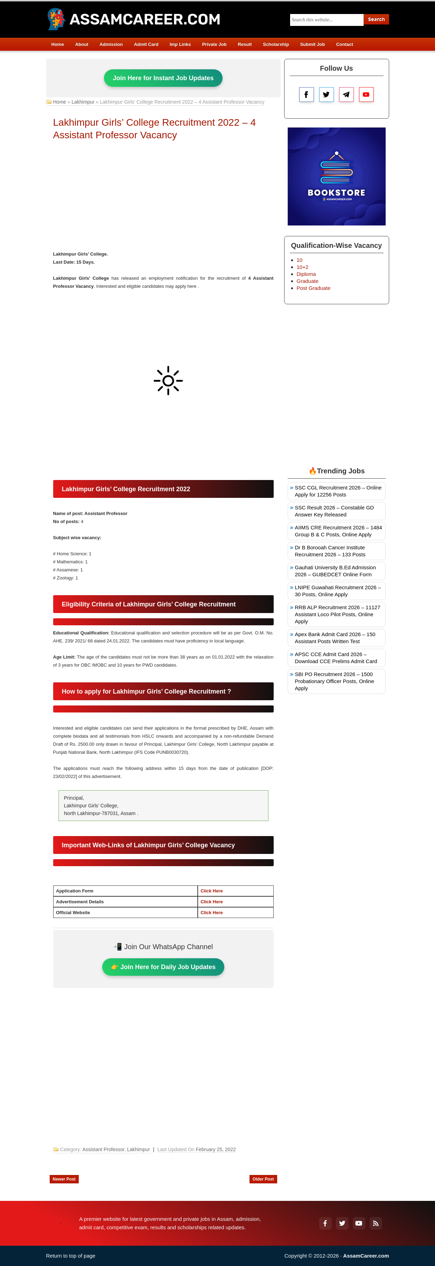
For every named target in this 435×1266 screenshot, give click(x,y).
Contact (344, 44)
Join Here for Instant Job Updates (163, 78)
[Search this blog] (327, 20)
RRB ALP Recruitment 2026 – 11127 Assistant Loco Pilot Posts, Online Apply (337, 614)
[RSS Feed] (376, 1223)
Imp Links (180, 44)
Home (57, 44)
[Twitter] (342, 1223)
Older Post (263, 1179)
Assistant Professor (103, 1149)
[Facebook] (325, 1223)
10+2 (303, 267)
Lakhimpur (82, 102)
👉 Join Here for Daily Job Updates (163, 967)
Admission (110, 44)
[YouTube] (359, 1223)
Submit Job (312, 44)
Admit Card (146, 44)
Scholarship (276, 44)
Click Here (212, 890)
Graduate (308, 281)
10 (300, 260)
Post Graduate (314, 288)
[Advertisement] (163, 197)
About (82, 44)
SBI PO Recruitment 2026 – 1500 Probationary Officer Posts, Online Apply (334, 681)
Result (245, 44)
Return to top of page (71, 1256)
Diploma (306, 274)
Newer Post (64, 1179)
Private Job (214, 44)
